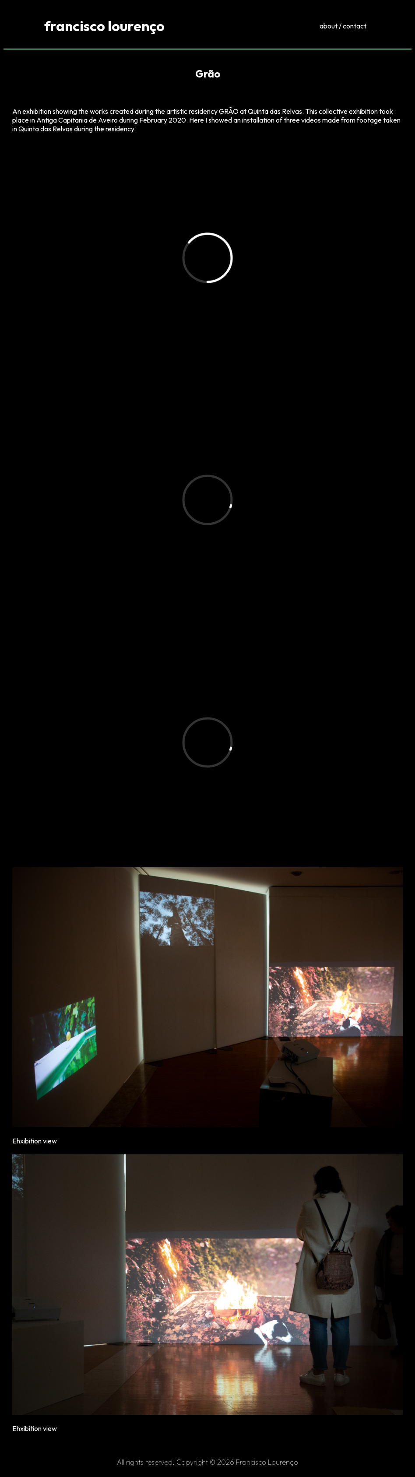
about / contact (343, 25)
